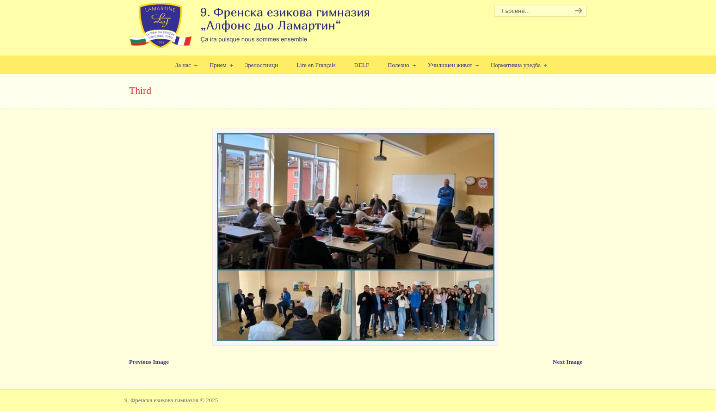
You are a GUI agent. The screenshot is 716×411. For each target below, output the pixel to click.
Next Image (567, 361)
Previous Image (149, 361)
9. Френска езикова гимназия (250, 26)
